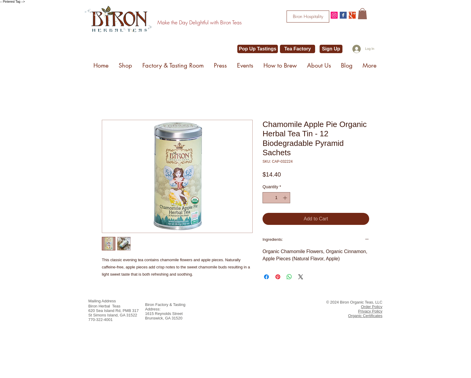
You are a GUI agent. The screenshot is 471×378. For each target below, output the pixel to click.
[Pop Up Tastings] (257, 49)
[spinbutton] (276, 197)
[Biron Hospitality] (308, 17)
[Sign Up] (331, 49)
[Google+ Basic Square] (352, 15)
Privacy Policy (370, 311)
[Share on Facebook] (266, 276)
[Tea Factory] (297, 49)
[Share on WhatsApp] (289, 276)
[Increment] (285, 197)
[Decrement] (267, 197)
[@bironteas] (334, 15)
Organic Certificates (365, 315)
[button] (362, 13)
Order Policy (371, 306)
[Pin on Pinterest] (277, 276)
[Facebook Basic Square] (343, 15)
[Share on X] (300, 276)
